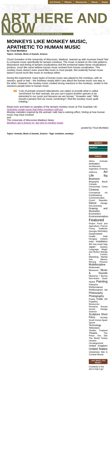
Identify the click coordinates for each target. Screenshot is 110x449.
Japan (92, 246)
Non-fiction (94, 278)
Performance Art (98, 289)
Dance (92, 203)
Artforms (93, 172)
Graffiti (92, 236)
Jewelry (103, 247)
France (104, 226)
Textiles (92, 330)
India (91, 241)
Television (94, 328)
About (94, 2)
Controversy (95, 195)
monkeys (69, 133)
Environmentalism (98, 216)
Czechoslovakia (96, 198)
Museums (93, 270)
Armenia (103, 169)
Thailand (103, 330)
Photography (96, 296)
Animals (18, 54)
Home (105, 2)
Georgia (93, 231)
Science (43, 54)
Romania (93, 306)
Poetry (92, 299)
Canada (93, 184)
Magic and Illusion (98, 250)
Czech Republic (98, 200)
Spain (104, 320)
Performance (96, 287)
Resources (81, 2)
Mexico (103, 259)
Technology (95, 325)
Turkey (104, 338)
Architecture (95, 166)
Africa (91, 161)
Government (95, 233)
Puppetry (93, 301)
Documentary (95, 206)
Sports (92, 322)
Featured (96, 220)
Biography (94, 181)
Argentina (93, 169)
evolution (59, 133)
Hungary (93, 239)
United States (98, 349)
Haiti (105, 236)
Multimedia (94, 267)
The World (94, 338)
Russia (104, 306)
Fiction (92, 223)
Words (100, 354)
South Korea (95, 320)
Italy (105, 244)
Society (103, 317)
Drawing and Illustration (98, 209)
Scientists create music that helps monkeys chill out (35, 109)
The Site (102, 335)
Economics (95, 213)
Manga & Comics (98, 253)
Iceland (103, 239)
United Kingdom (98, 345)
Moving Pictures (98, 262)
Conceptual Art (98, 192)
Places (68, 2)
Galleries (103, 228)
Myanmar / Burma (98, 276)
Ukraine (92, 340)
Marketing (94, 257)
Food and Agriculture (98, 224)
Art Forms (55, 2)
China (104, 186)
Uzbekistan (94, 352)
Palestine (93, 284)
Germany (102, 231)
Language (94, 249)
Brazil (104, 181)
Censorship (94, 186)
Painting (101, 281)
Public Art (101, 299)
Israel (100, 244)
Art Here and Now (54, 23)
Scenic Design (98, 309)
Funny (92, 228)
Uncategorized (96, 343)
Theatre (93, 333)
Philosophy (96, 292)
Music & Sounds (31, 54)
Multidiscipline (97, 264)
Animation (94, 163)
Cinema (94, 189)
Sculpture (94, 314)
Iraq (94, 244)
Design (104, 203)
